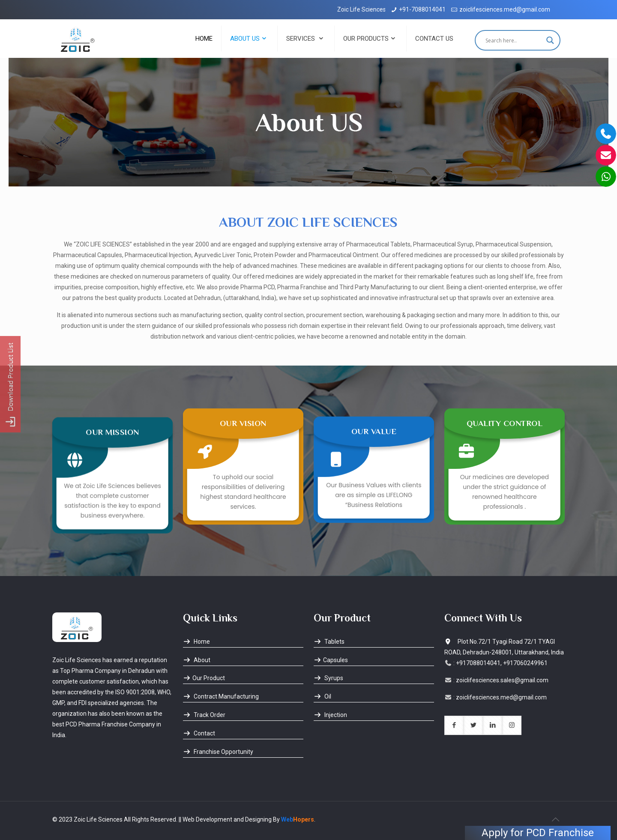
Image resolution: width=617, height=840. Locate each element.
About (196, 660)
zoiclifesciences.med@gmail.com (504, 9)
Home (196, 641)
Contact (199, 733)
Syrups (328, 678)
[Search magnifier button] (550, 40)
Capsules (331, 660)
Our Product (204, 678)
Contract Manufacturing (221, 696)
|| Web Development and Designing (224, 819)
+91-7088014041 (422, 9)
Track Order (204, 714)
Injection (330, 714)
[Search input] (513, 40)
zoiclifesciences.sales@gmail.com (502, 680)
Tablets (329, 641)
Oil (322, 696)
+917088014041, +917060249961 (502, 663)
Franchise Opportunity (218, 751)
